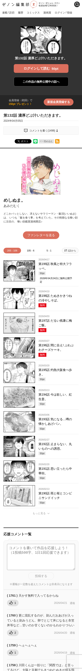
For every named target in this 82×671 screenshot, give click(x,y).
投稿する (41, 576)
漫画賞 (47, 12)
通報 (72, 603)
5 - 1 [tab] (49, 250)
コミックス (33, 12)
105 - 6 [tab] (30, 250)
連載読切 (8, 12)
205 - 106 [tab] (12, 250)
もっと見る (39, 513)
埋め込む (48, 141)
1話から (72, 250)
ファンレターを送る (41, 235)
